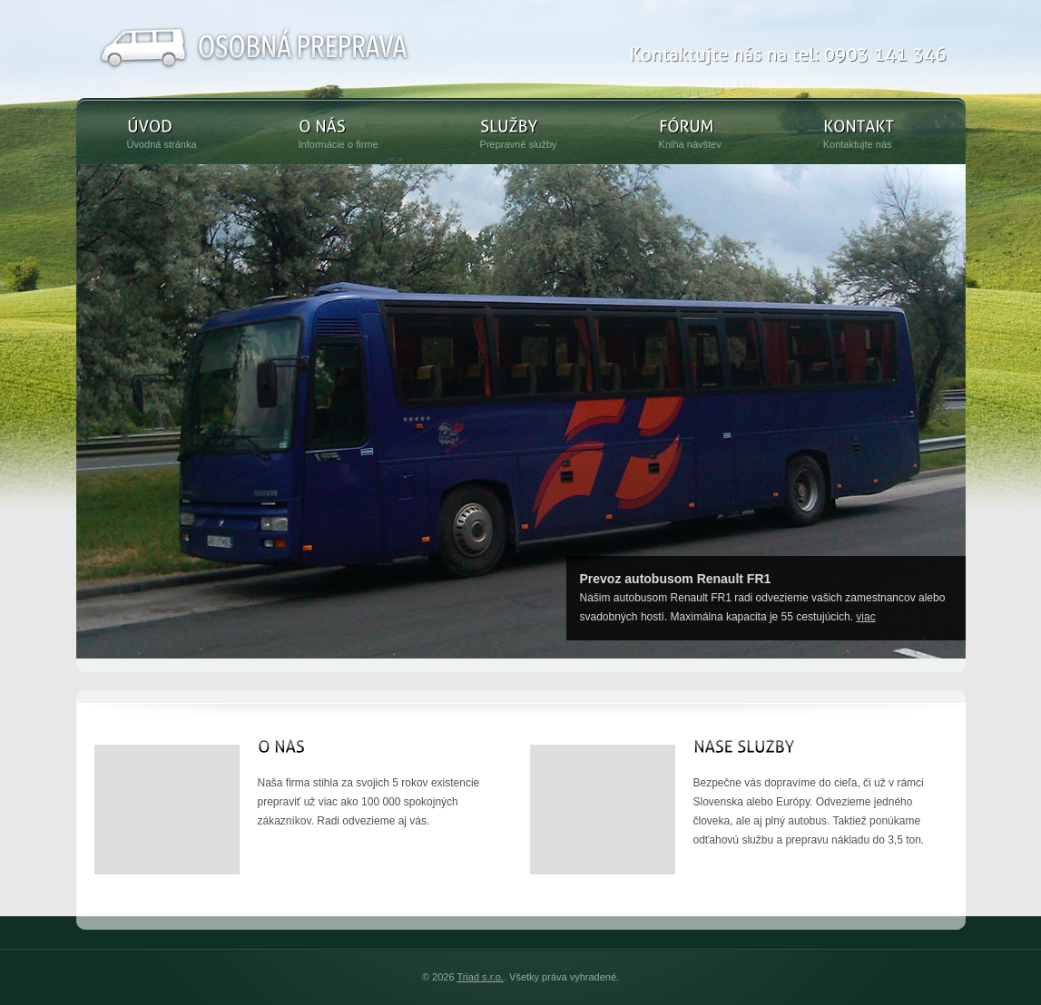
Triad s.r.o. (480, 976)
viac (865, 616)
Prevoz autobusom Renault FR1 (675, 578)
